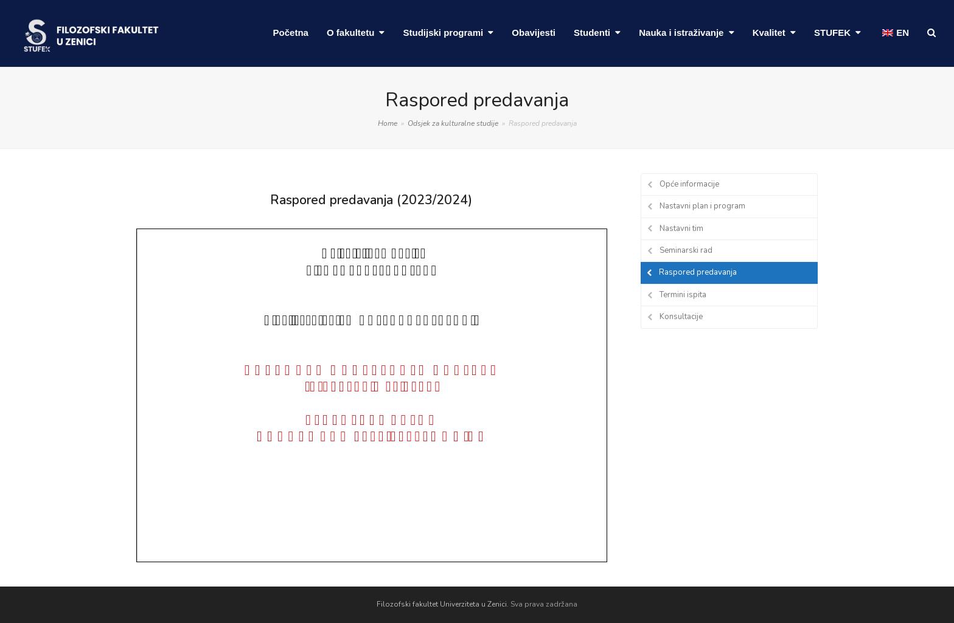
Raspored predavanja (698, 272)
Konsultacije (681, 316)
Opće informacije (689, 184)
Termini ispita (683, 294)
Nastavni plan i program (702, 206)
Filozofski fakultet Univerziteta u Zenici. (443, 604)
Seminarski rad (686, 250)
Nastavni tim (681, 228)
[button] (931, 33)
